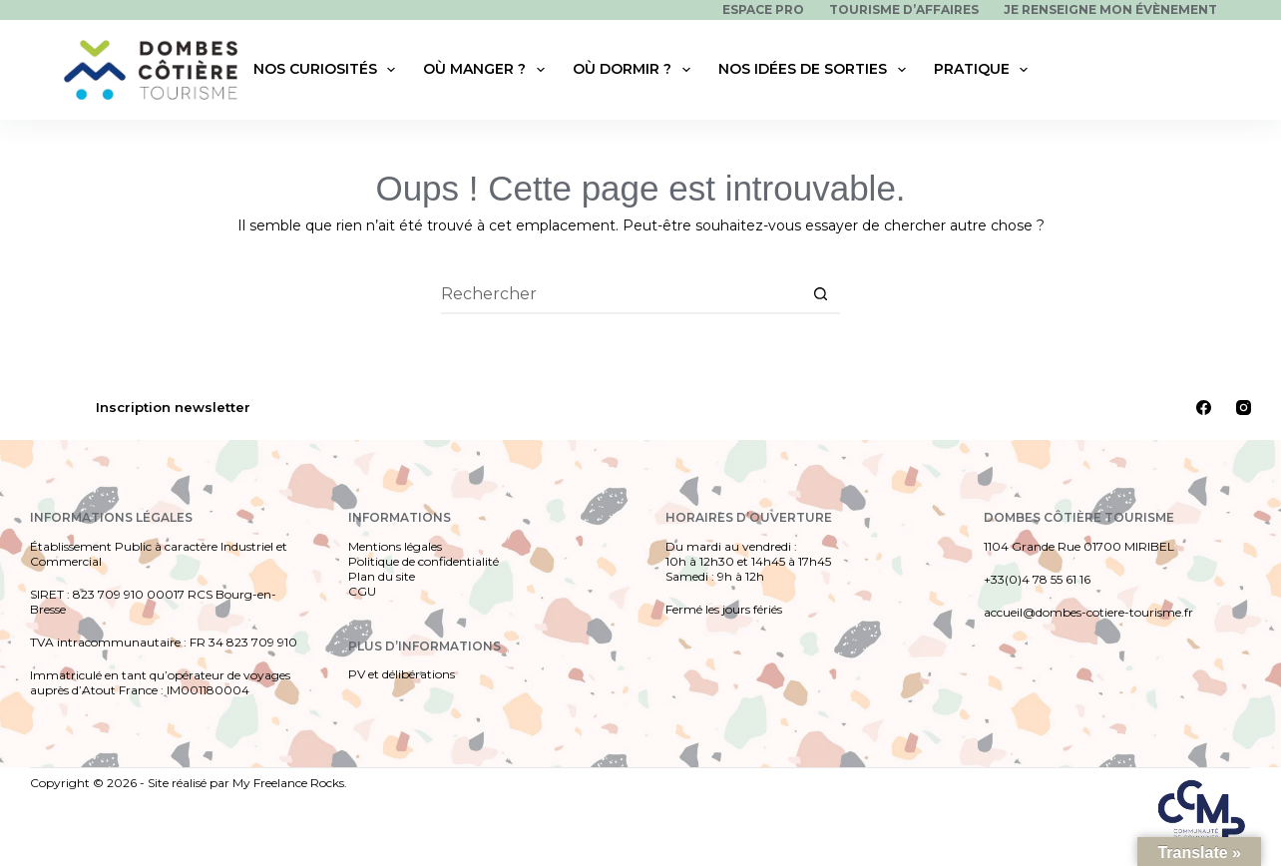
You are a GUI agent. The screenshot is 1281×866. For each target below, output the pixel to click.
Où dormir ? (635, 70)
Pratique (985, 70)
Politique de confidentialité (423, 561)
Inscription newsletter (173, 407)
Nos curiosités (328, 70)
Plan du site (381, 576)
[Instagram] (1243, 407)
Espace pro (763, 9)
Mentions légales (395, 546)
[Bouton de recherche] (820, 294)
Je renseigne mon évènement (1110, 9)
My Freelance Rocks (288, 782)
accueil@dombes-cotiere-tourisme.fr (1088, 612)
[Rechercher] (1205, 70)
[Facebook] (1203, 407)
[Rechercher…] (620, 294)
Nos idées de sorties (816, 70)
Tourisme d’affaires (904, 9)
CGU (362, 591)
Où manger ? (488, 70)
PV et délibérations (401, 673)
